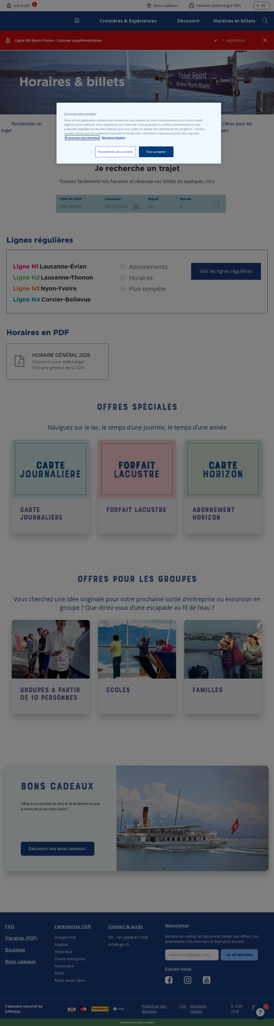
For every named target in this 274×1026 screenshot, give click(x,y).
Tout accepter (156, 152)
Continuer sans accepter (80, 113)
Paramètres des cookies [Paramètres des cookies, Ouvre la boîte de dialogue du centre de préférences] (115, 152)
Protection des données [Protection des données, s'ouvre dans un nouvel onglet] (82, 138)
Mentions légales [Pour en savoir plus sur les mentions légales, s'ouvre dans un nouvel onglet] (113, 138)
